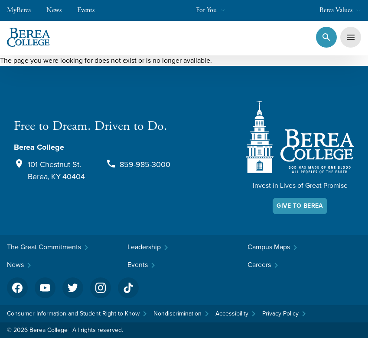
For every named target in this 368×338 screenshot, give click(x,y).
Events (90, 10)
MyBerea (23, 10)
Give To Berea (300, 205)
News (58, 10)
